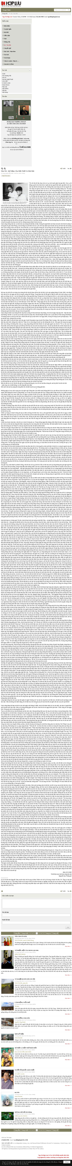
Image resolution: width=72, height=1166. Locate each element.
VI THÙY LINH (6, 83)
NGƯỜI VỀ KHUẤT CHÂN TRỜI (24, 1070)
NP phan (17, 1006)
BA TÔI (17, 1092)
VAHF (3, 74)
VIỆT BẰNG (5, 88)
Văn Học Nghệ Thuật (7, 79)
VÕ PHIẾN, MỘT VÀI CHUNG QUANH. (27, 950)
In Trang (2, 891)
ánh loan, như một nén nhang (23, 1112)
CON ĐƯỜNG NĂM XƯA (22, 1018)
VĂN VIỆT (5, 81)
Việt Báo (4, 90)
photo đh (25, 983)
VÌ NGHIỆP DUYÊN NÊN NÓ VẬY (25, 979)
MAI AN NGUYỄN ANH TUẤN (23, 1052)
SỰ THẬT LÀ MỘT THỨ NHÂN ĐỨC (26, 1048)
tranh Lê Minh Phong (28, 940)
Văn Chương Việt (6, 75)
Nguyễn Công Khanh (20, 1022)
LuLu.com (26, 138)
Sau (68, 168)
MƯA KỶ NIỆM (19, 1034)
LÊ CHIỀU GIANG (20, 1074)
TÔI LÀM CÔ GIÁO (21, 936)
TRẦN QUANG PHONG (21, 1116)
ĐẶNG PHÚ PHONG (20, 954)
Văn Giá (4, 77)
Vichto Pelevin (5, 85)
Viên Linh (4, 86)
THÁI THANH (18, 940)
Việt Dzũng (5, 92)
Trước (64, 168)
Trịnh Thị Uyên (6, 175)
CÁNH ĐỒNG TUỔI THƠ (22, 1002)
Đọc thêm (67, 946)
